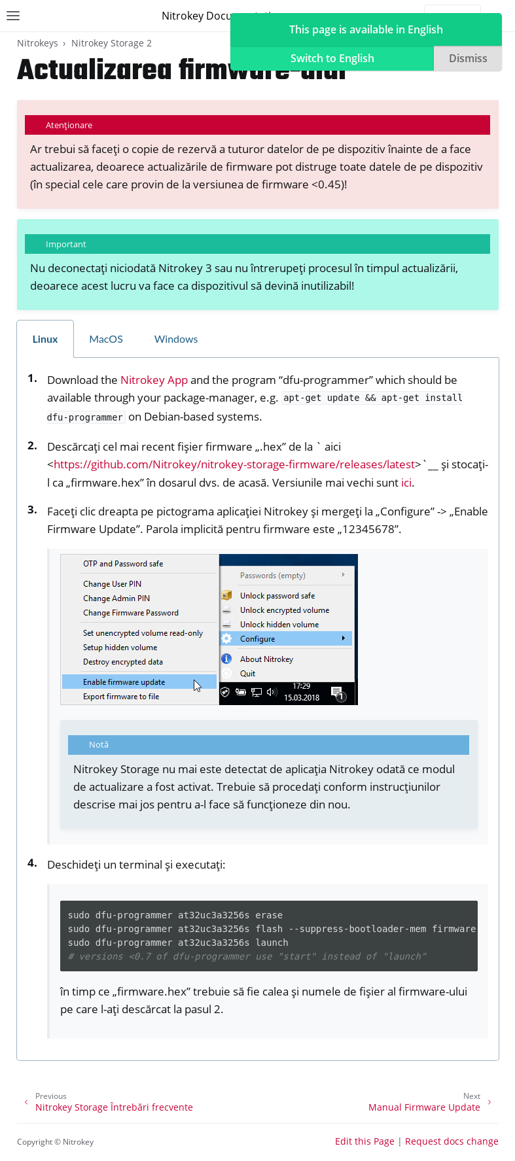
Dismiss (468, 58)
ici (406, 482)
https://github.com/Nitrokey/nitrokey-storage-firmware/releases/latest (234, 464)
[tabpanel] (257, 710)
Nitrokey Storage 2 (111, 43)
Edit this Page (365, 1141)
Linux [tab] (45, 338)
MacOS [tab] (106, 338)
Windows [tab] (176, 338)
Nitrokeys (37, 43)
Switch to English (332, 58)
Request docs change (452, 1141)
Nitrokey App (154, 379)
